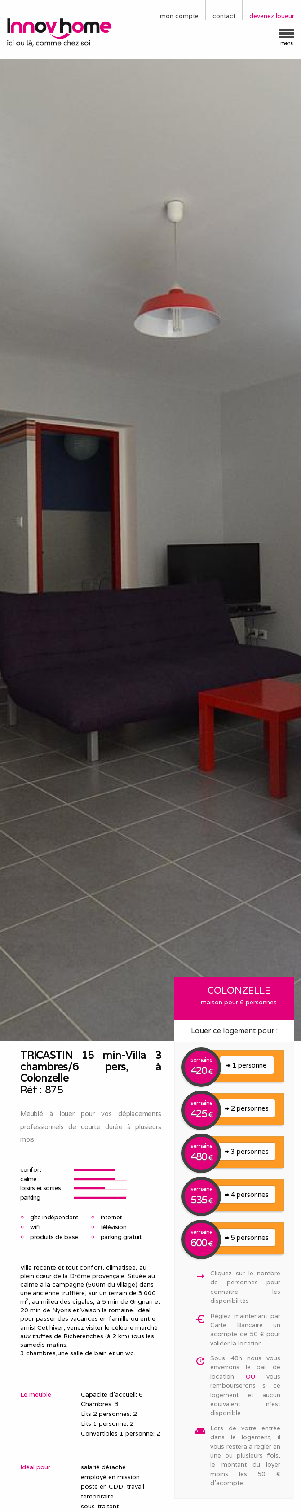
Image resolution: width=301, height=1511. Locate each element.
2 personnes (247, 1108)
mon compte (179, 16)
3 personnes (247, 1151)
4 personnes (247, 1194)
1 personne (246, 1065)
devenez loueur (271, 16)
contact (223, 16)
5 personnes (247, 1237)
